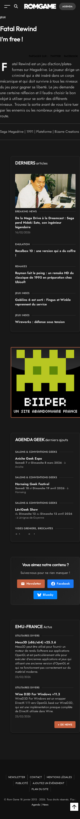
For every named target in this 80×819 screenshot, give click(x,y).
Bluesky (45, 595)
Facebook (60, 583)
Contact (36, 777)
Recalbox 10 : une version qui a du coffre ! (45, 253)
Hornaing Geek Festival (32, 484)
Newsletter (31, 583)
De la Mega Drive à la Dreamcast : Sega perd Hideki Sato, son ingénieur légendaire (44, 222)
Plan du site (40, 789)
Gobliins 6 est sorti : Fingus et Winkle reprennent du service (43, 302)
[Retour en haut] (74, 806)
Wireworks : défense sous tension (40, 322)
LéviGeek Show (26, 509)
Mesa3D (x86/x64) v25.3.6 (35, 642)
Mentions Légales (59, 777)
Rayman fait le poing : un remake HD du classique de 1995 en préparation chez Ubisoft (44, 277)
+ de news (65, 725)
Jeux (3, 17)
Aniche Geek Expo (28, 458)
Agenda (67, 6)
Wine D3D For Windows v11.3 (37, 694)
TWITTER (55, 56)
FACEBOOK (71, 56)
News (45, 805)
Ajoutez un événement (48, 783)
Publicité (22, 783)
